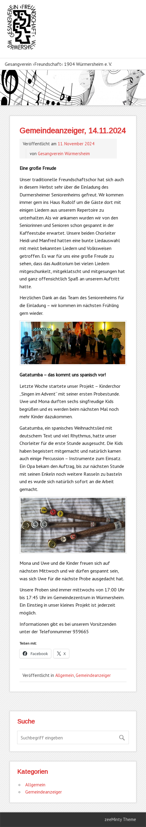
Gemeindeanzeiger (93, 675)
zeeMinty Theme (120, 819)
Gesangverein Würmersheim (64, 153)
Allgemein (64, 675)
